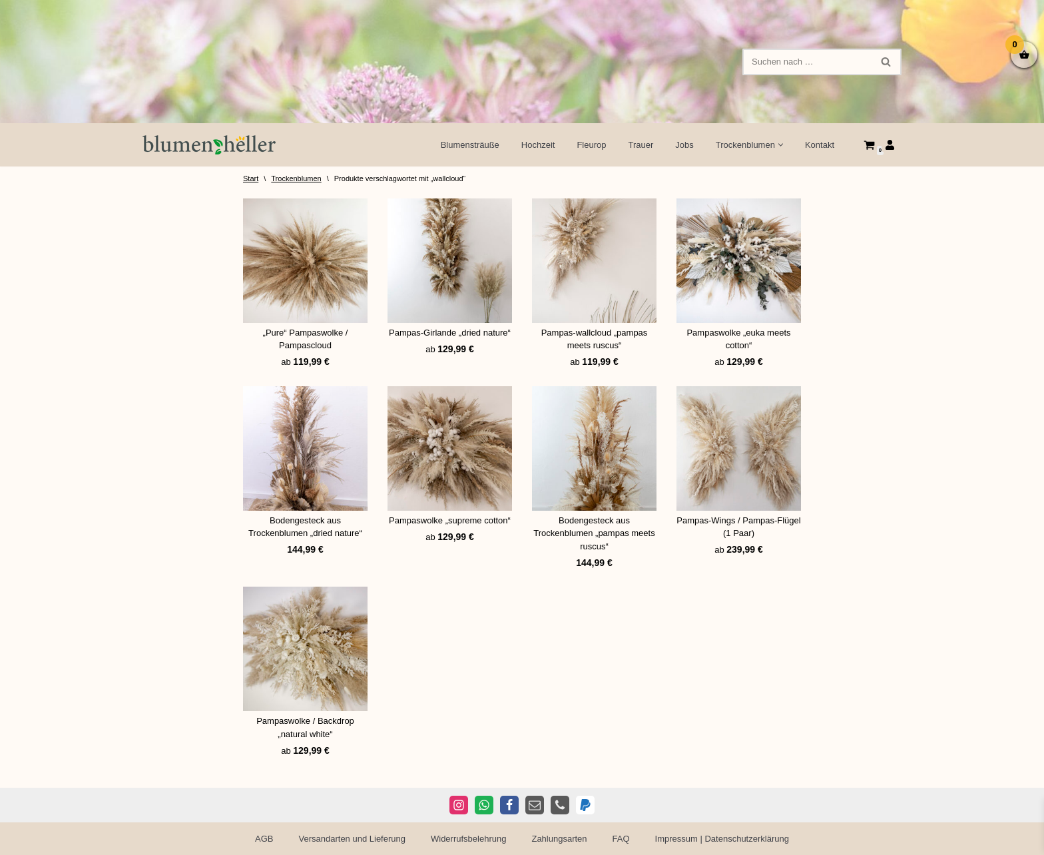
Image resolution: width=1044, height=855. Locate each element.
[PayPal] (585, 805)
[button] (780, 144)
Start (250, 178)
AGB (264, 839)
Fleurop (591, 145)
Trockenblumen (296, 178)
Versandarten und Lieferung (352, 839)
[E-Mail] (534, 805)
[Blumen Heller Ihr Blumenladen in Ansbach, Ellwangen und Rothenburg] (209, 144)
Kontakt (819, 145)
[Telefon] (560, 805)
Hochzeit (538, 145)
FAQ (621, 839)
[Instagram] (458, 805)
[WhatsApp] (484, 805)
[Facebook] (509, 805)
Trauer (641, 145)
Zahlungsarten (559, 839)
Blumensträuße (470, 145)
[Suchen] (807, 62)
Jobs (684, 145)
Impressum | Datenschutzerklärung (722, 839)
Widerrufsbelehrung (468, 839)
